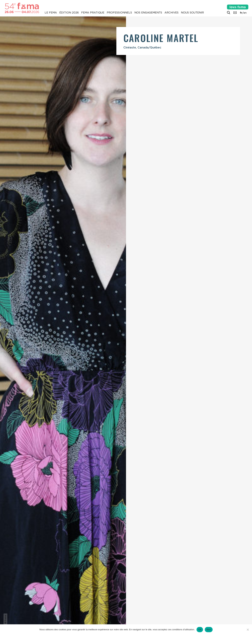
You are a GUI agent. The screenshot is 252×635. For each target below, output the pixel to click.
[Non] (247, 629)
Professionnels (119, 12)
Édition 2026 (69, 12)
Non (208, 629)
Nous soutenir (192, 12)
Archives (171, 12)
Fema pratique (92, 12)
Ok (199, 629)
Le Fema (51, 12)
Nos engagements (148, 12)
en (245, 12)
